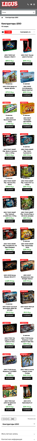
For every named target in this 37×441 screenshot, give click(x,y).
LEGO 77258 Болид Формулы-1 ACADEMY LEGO (10, 371)
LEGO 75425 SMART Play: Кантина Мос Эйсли (10, 182)
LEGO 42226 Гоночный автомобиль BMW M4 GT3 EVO (10, 308)
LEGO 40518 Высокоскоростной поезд (10, 119)
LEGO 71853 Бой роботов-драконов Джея (10, 402)
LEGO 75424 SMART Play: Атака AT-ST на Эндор (27, 182)
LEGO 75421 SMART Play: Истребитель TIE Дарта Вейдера (10, 245)
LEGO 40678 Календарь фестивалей (27, 119)
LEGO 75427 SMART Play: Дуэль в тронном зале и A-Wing (10, 151)
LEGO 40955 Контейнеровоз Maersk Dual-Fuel (27, 88)
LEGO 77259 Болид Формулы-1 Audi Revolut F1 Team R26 (27, 339)
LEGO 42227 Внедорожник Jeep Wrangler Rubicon (27, 277)
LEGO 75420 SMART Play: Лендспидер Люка (27, 245)
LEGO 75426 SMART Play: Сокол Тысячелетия (27, 151)
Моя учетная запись (9, 434)
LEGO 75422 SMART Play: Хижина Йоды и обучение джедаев (27, 214)
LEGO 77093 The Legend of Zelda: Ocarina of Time (10, 339)
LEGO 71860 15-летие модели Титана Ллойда (27, 371)
